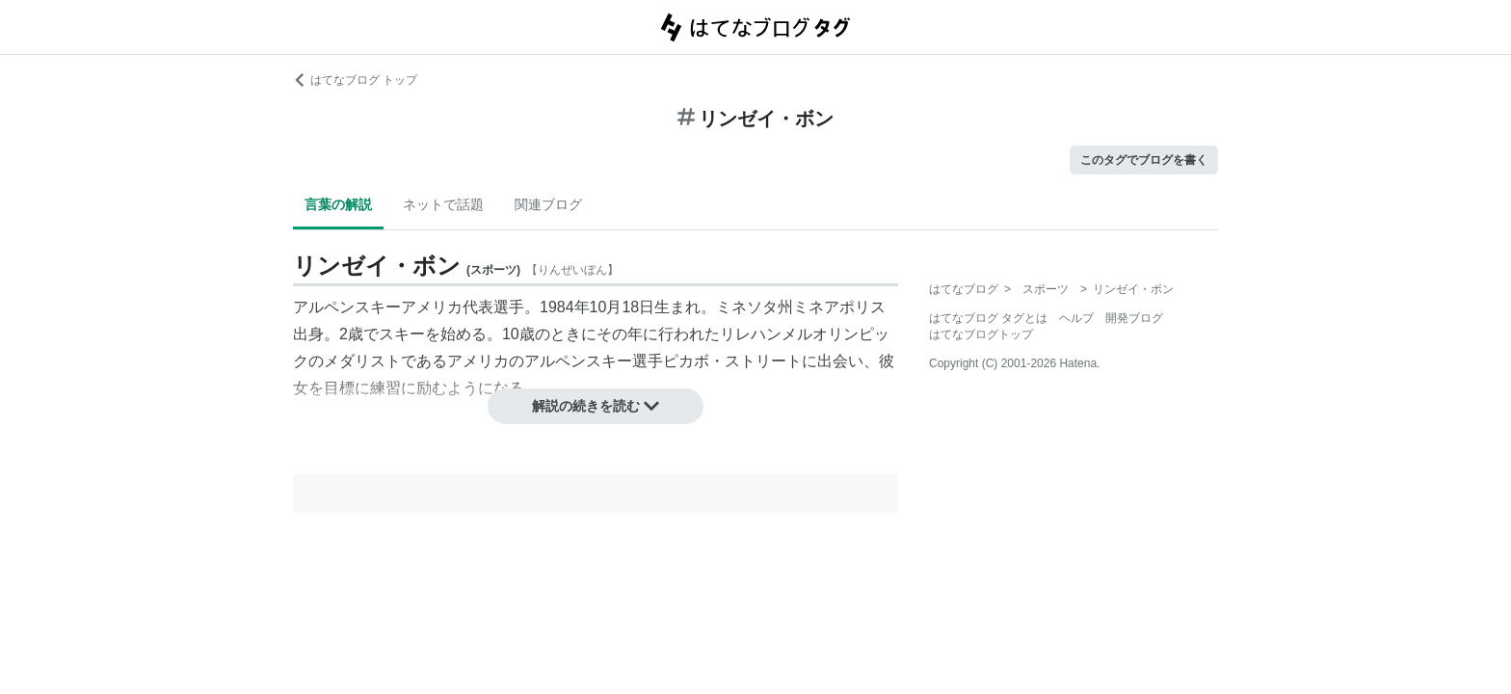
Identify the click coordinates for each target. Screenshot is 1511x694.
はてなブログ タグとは (988, 318)
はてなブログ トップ (355, 80)
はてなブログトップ (981, 334)
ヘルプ (1076, 318)
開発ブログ (1134, 318)
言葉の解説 (338, 204)
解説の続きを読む (595, 406)
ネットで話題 (443, 204)
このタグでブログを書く (1143, 160)
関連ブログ (548, 204)
